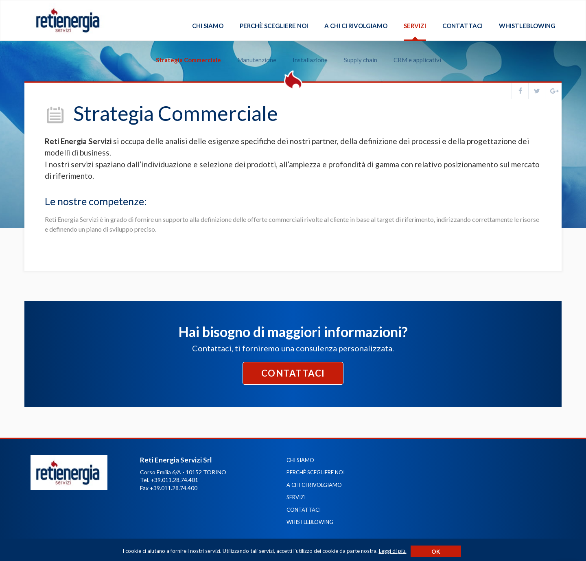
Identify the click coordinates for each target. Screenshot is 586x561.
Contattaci (462, 25)
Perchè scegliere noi (274, 25)
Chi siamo (207, 25)
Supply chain (355, 49)
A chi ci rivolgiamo (355, 25)
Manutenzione (251, 49)
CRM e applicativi (412, 49)
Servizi (415, 25)
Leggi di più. (393, 551)
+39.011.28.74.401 (174, 479)
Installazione (304, 49)
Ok (435, 551)
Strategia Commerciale (183, 49)
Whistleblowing (527, 25)
